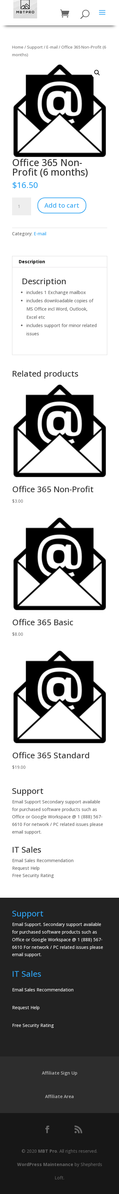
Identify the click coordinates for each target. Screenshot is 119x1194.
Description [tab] (32, 261)
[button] (97, 72)
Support (35, 47)
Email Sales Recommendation (43, 860)
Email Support (26, 802)
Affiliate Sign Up (59, 1073)
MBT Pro (47, 1151)
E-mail (52, 47)
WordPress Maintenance (45, 1164)
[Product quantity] (21, 206)
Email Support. (27, 924)
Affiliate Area (59, 1096)
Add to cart (61, 205)
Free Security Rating (33, 875)
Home (17, 47)
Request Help (26, 868)
